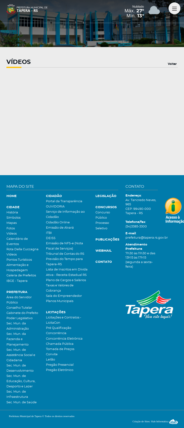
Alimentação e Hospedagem (17, 268)
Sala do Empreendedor (64, 296)
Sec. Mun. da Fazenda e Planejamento (17, 339)
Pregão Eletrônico (59, 370)
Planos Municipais (59, 301)
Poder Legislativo (19, 318)
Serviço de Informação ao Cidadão (65, 214)
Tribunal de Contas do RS (65, 253)
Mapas (11, 223)
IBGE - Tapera (17, 281)
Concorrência (56, 333)
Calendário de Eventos (17, 241)
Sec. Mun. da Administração (17, 326)
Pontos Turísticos (19, 259)
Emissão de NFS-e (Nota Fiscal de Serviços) (64, 246)
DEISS (50, 238)
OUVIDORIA (55, 206)
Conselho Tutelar (19, 307)
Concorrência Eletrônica (64, 338)
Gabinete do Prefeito (22, 313)
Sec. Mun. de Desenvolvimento (20, 368)
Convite (52, 354)
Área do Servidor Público (19, 300)
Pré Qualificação (58, 328)
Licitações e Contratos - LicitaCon (63, 320)
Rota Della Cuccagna (22, 249)
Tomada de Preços (60, 349)
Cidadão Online (58, 222)
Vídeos (11, 233)
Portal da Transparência (64, 201)
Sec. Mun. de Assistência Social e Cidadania (20, 355)
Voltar (172, 64)
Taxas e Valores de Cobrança (60, 288)
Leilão (50, 359)
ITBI (49, 233)
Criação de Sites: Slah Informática (155, 421)
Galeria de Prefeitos (21, 275)
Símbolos (13, 217)
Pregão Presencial (60, 364)
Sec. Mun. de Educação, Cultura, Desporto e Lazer (20, 381)
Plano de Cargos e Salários (66, 280)
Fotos (10, 228)
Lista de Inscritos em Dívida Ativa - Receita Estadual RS (67, 272)
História (12, 212)
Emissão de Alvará (60, 227)
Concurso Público (102, 215)
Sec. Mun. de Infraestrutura (17, 394)
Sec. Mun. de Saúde (21, 402)
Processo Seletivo (102, 225)
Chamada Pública (60, 344)
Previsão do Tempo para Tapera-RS (64, 262)
